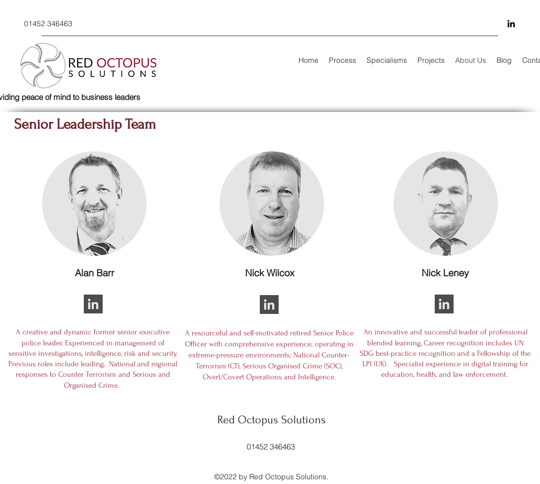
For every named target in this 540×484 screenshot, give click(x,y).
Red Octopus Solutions (271, 419)
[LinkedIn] (511, 23)
